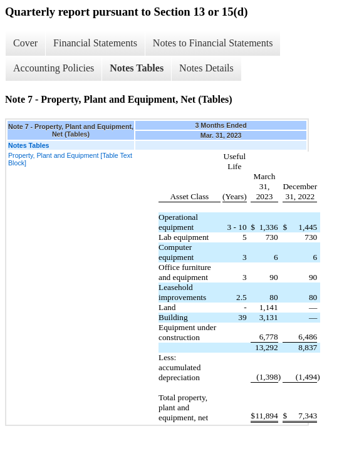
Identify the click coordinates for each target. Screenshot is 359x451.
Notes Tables (137, 68)
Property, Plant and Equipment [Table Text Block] (70, 159)
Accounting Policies (53, 68)
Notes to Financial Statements (213, 43)
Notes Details (206, 68)
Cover (25, 43)
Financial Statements (95, 43)
